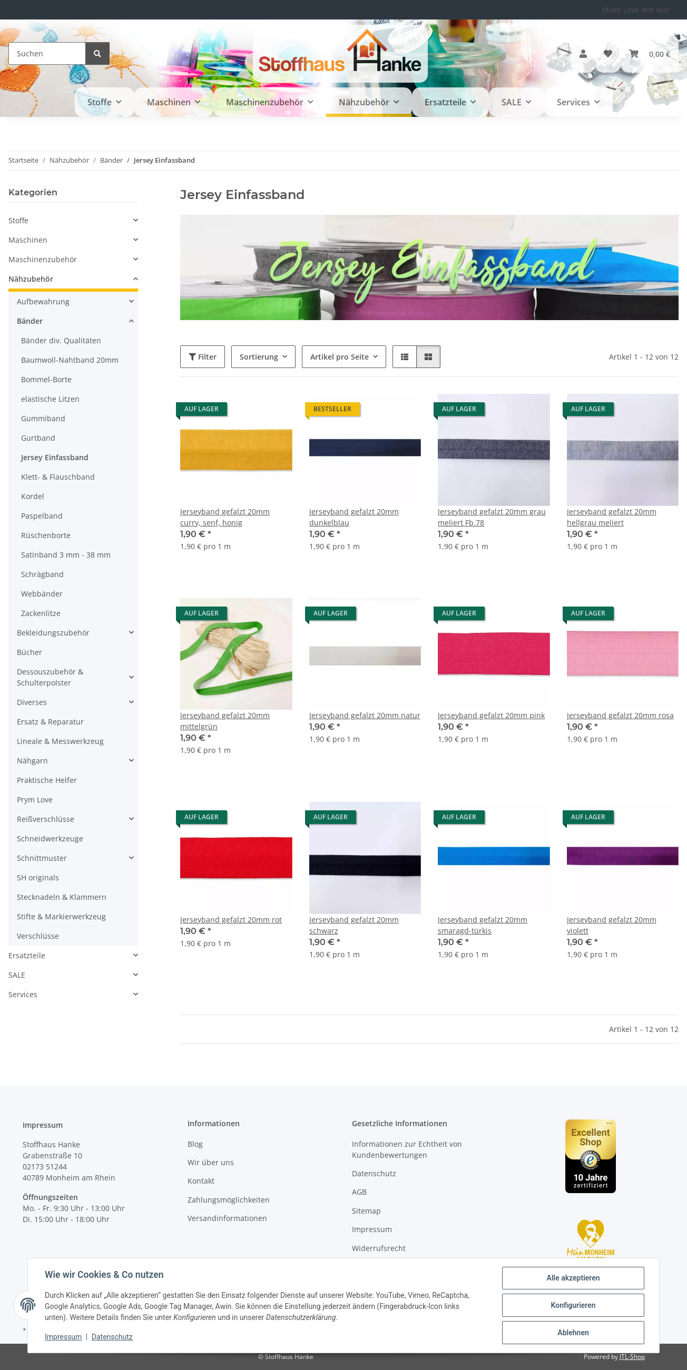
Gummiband (43, 418)
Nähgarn (32, 761)
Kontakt (201, 1181)
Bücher (29, 652)
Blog (195, 1144)
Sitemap (366, 1211)
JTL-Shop (632, 1356)
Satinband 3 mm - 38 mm (66, 555)
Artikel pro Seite (339, 357)
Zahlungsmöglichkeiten (229, 1200)
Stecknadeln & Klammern (61, 897)
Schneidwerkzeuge (50, 838)
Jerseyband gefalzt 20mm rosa (620, 715)
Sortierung (259, 357)
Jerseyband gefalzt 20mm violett (611, 925)
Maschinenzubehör (42, 259)
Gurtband (38, 438)
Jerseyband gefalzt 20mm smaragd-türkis (482, 925)
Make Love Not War (636, 10)
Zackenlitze (41, 613)
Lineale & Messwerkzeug (60, 741)
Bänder (30, 321)
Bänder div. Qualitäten (61, 340)
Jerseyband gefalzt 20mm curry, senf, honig (225, 517)
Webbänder (42, 594)
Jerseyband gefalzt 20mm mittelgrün (225, 720)
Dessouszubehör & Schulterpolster (50, 677)
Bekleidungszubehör (53, 633)
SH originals (38, 877)
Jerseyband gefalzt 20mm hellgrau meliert (611, 517)
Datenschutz (112, 1337)
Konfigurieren (573, 1305)
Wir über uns (211, 1162)
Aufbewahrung (43, 301)
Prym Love (35, 800)
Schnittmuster (42, 858)
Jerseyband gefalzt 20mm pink (491, 715)
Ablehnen (572, 1332)
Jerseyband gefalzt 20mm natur (364, 715)
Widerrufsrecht (379, 1248)
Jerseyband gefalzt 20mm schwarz (354, 925)
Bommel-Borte (46, 379)
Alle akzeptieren (573, 1278)
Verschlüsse (38, 936)
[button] (583, 54)
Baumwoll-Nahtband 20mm (70, 360)
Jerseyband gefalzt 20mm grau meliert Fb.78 (492, 517)
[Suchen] (47, 53)
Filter (203, 357)
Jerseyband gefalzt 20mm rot (231, 920)
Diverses (32, 702)
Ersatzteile (26, 955)
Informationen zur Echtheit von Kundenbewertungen (407, 1149)
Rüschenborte (46, 535)
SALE (16, 975)
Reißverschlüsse (45, 819)
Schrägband (42, 574)
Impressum (63, 1337)
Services (22, 994)
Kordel (32, 496)
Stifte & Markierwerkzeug (61, 916)
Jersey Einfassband (55, 457)
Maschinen (27, 240)
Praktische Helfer (47, 780)
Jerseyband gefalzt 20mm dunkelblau (354, 517)
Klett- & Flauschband (58, 477)
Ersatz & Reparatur (50, 722)
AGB (359, 1192)
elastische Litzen (50, 399)
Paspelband (42, 516)
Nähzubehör (30, 279)
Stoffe (18, 220)
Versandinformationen (227, 1218)
